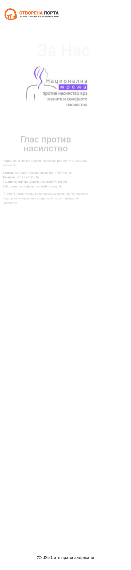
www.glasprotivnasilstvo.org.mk (36, 185)
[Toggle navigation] (119, 14)
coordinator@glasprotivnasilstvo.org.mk (36, 181)
